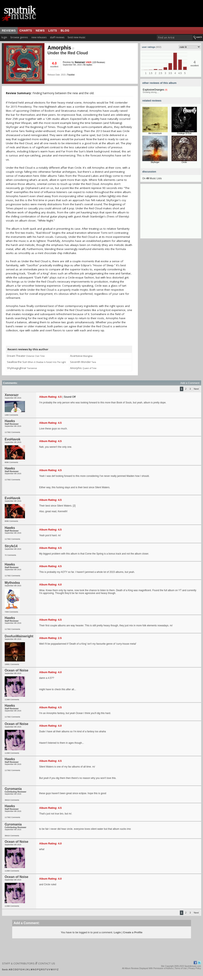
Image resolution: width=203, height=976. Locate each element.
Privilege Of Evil (184, 133)
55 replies (87, 65)
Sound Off (70, 396)
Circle (184, 162)
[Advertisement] (170, 213)
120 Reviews (98, 62)
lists (52, 30)
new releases (38, 37)
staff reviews (57, 37)
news (40, 30)
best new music (76, 37)
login (4, 37)
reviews (9, 30)
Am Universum (155, 133)
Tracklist (71, 75)
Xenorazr (80, 62)
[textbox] (174, 37)
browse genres (19, 37)
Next (196, 389)
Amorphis (61, 47)
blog (65, 30)
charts (25, 30)
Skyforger (155, 162)
